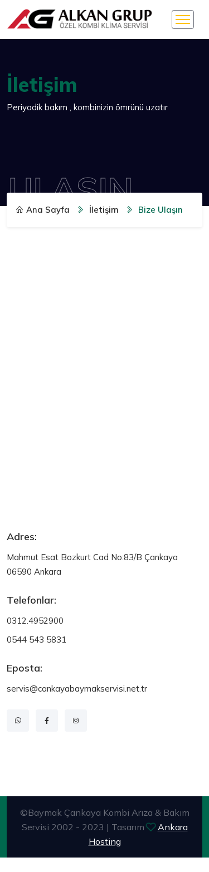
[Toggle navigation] (183, 19)
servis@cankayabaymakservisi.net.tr (77, 688)
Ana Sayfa (43, 209)
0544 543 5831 (36, 639)
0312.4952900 (35, 620)
